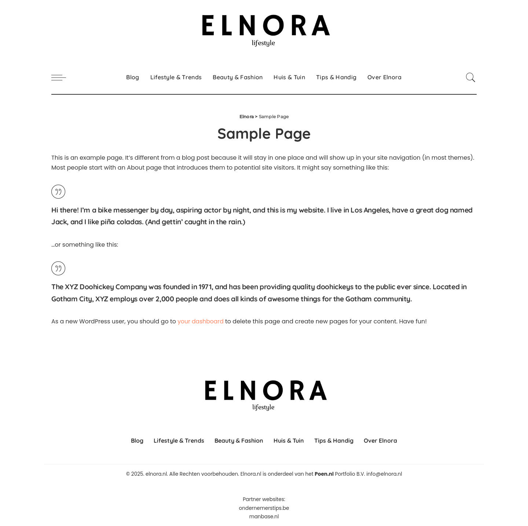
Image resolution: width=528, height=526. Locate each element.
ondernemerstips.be (264, 507)
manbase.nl (264, 516)
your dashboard (201, 321)
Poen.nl (324, 474)
